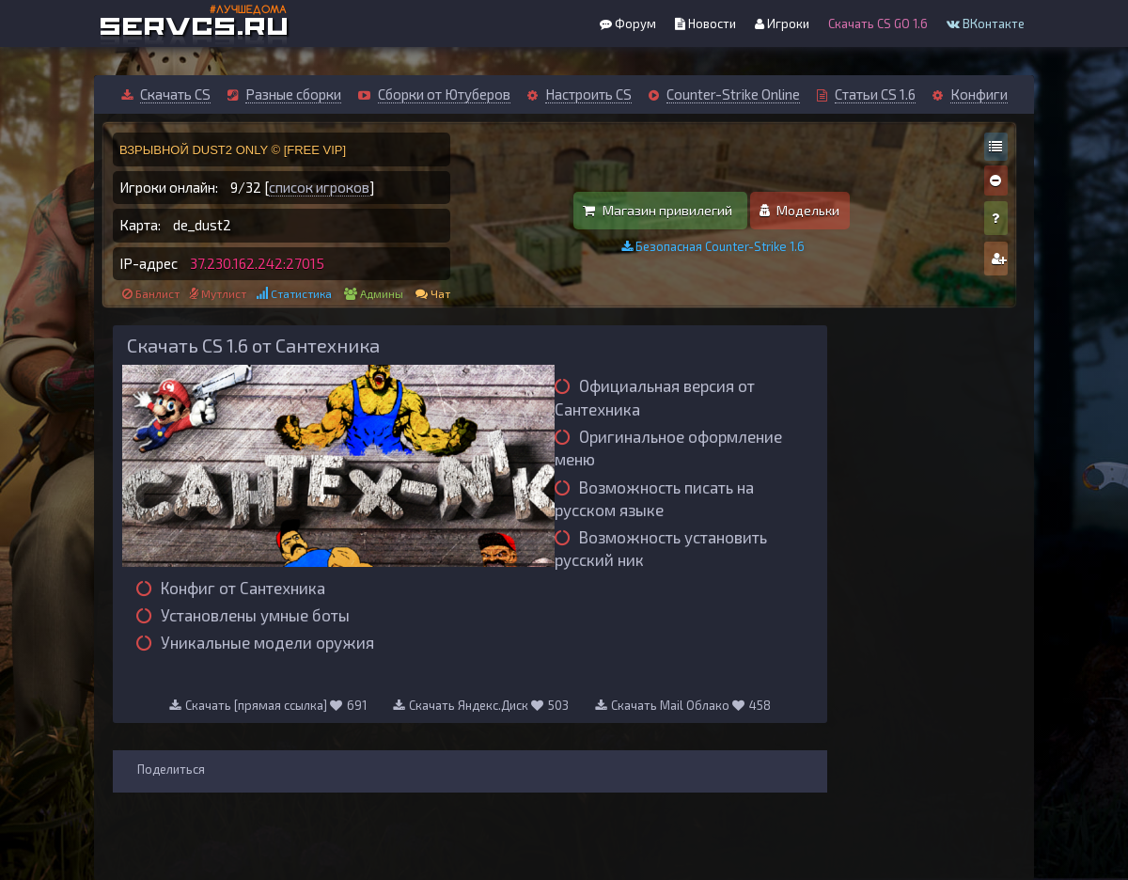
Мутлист (223, 293)
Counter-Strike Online (733, 94)
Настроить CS (588, 94)
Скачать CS (175, 94)
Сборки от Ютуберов (444, 94)
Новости (705, 23)
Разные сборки (293, 94)
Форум (628, 23)
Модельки (799, 210)
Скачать (249, 705)
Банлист (157, 293)
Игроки (782, 23)
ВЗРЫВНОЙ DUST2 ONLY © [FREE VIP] (232, 150)
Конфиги (979, 94)
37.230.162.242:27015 (257, 263)
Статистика (301, 293)
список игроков (319, 187)
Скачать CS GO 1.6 (878, 23)
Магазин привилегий (657, 210)
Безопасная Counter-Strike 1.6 (713, 246)
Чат (440, 293)
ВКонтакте (986, 23)
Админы (381, 293)
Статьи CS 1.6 (875, 94)
